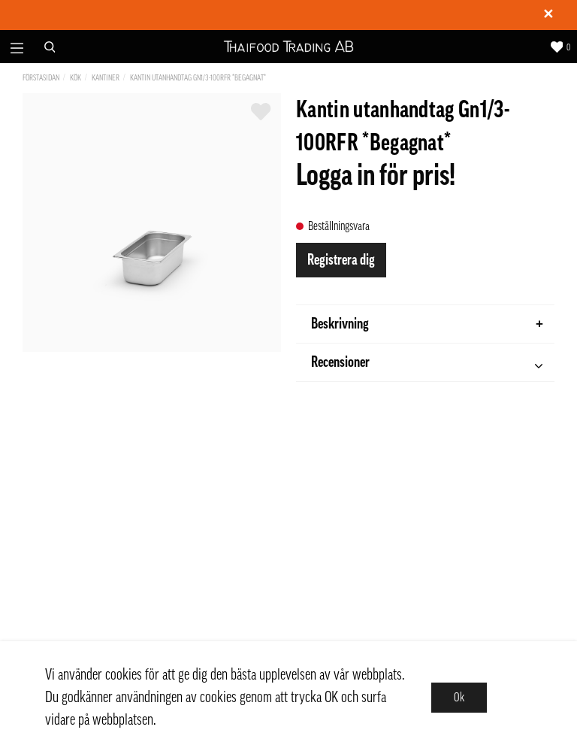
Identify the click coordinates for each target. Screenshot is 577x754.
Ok (459, 698)
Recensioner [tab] (426, 364)
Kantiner (105, 78)
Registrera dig (341, 260)
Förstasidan (41, 78)
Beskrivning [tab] (427, 324)
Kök (75, 78)
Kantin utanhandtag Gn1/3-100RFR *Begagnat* (198, 78)
